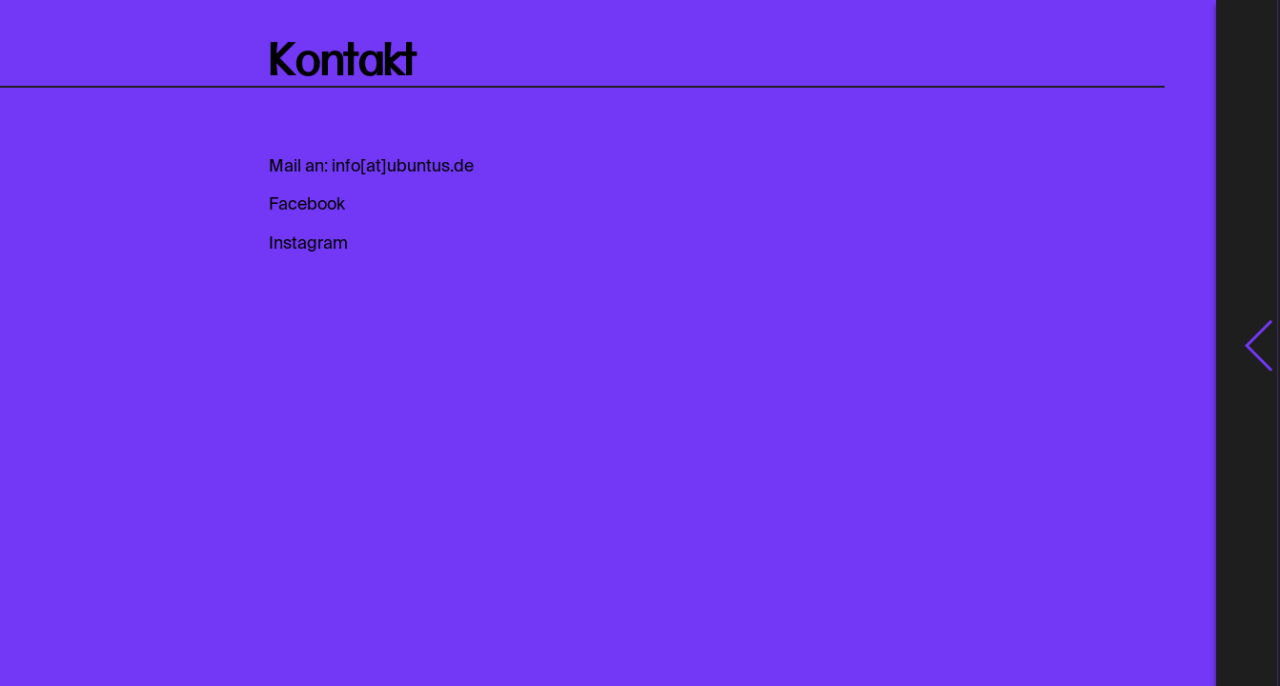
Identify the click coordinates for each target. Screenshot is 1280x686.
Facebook (307, 204)
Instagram (308, 243)
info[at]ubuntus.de (403, 166)
